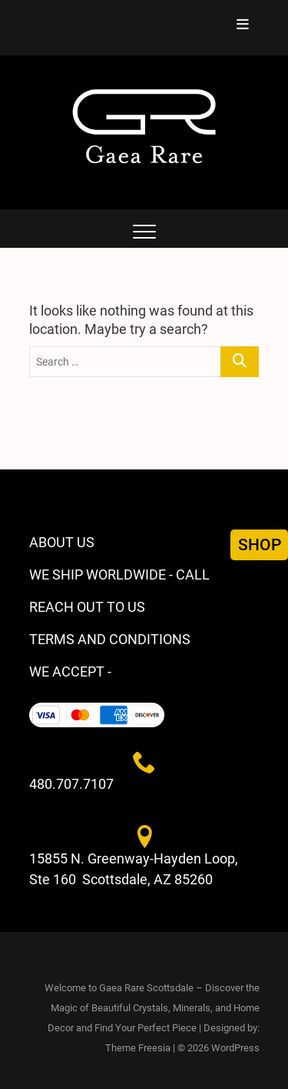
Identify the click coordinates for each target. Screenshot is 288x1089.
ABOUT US (61, 542)
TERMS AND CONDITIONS (109, 639)
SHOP (259, 545)
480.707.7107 (71, 784)
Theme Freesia (137, 1048)
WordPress (235, 1048)
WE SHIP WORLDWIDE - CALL (119, 574)
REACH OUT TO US (87, 607)
